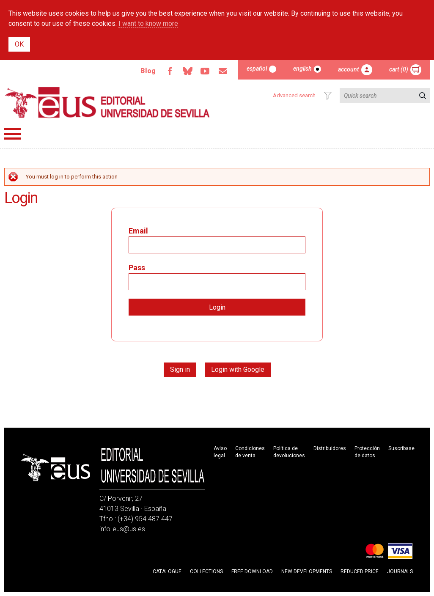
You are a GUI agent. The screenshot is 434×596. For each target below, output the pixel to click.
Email (223, 71)
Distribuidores (329, 448)
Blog (148, 71)
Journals (400, 571)
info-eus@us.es (122, 529)
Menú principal (12, 134)
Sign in (180, 369)
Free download (252, 571)
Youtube (205, 71)
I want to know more (148, 23)
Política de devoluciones (289, 452)
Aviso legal (220, 452)
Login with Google (237, 369)
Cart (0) (398, 69)
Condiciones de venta (250, 452)
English (302, 68)
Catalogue (167, 571)
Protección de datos (367, 452)
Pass (137, 267)
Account (348, 69)
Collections (206, 571)
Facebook (169, 71)
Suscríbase (401, 448)
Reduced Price (360, 571)
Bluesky (187, 71)
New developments (306, 571)
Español (257, 68)
